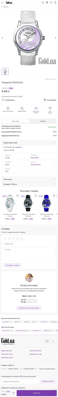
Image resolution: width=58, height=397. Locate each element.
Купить (36, 393)
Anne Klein (7, 322)
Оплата (43, 121)
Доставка (15, 121)
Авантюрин (37, 331)
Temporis (5, 7)
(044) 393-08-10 (35, 351)
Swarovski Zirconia (23, 331)
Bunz (35, 322)
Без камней (7, 331)
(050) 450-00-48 (35, 354)
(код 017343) (51, 79)
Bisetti (27, 322)
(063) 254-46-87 (7, 358)
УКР (47, 341)
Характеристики (10, 143)
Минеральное (36, 164)
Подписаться (48, 381)
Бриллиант (48, 331)
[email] (21, 381)
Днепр (7, 128)
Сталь (7, 157)
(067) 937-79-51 (6, 354)
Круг (7, 171)
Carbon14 (44, 322)
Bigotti (18, 322)
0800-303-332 (29, 296)
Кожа (7, 164)
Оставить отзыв (12, 265)
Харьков (12, 128)
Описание (7, 179)
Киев (3, 128)
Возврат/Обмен (10, 184)
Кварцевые (35, 157)
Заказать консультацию (29, 308)
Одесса (18, 128)
